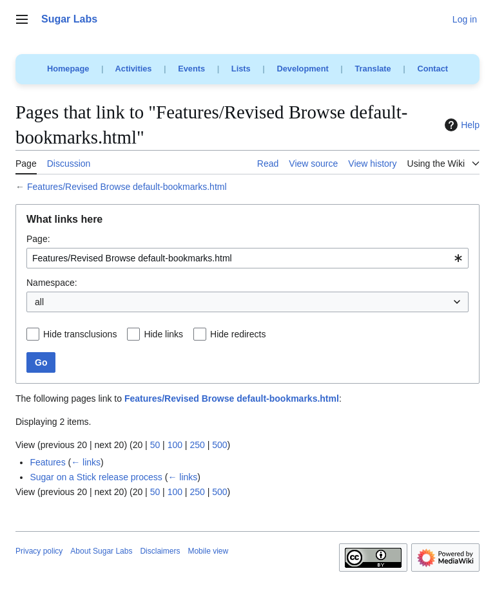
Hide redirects (238, 334)
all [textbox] (39, 302)
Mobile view (208, 551)
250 (196, 445)
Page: (38, 239)
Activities (133, 68)
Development (302, 68)
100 (175, 445)
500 (219, 445)
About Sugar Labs (101, 551)
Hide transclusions (80, 334)
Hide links (163, 334)
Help (461, 124)
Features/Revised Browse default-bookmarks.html (127, 187)
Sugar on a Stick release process (96, 477)
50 (155, 445)
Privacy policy (39, 551)
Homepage (68, 68)
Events (191, 68)
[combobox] (247, 258)
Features (47, 462)
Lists (241, 68)
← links (86, 462)
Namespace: (51, 282)
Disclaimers (160, 551)
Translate (373, 68)
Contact (432, 68)
